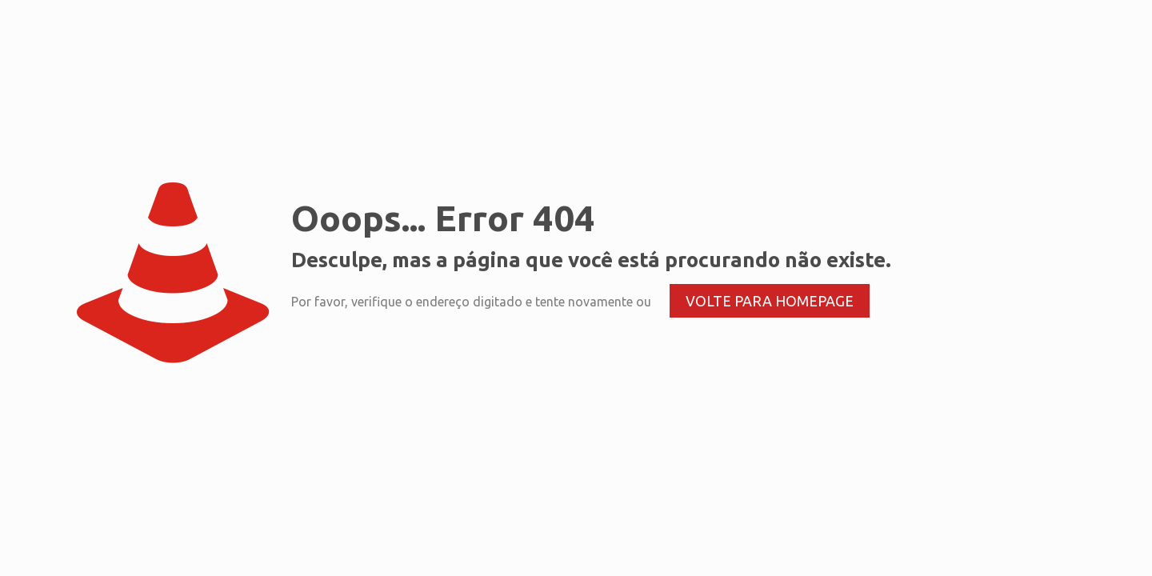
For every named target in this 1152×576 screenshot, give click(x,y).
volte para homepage (770, 301)
